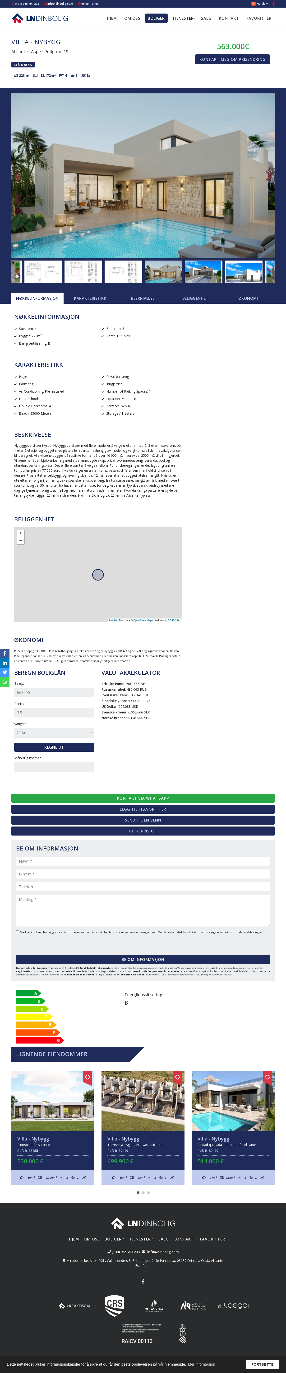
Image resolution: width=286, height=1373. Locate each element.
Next (269, 175)
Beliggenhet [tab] (195, 298)
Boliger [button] (156, 18)
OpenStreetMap (142, 620)
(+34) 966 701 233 (25, 4)
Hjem (112, 18)
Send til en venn (143, 820)
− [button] (20, 540)
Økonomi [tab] (248, 298)
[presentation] (45, 943)
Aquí (229, 974)
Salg (206, 18)
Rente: (19, 703)
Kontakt (229, 18)
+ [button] (20, 533)
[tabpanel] (52, 1128)
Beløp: (19, 683)
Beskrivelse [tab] (143, 298)
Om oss (132, 18)
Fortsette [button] (262, 1364)
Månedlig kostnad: (28, 758)
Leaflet (113, 620)
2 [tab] (143, 1192)
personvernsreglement (141, 932)
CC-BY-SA (173, 620)
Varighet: (21, 724)
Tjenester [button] (183, 18)
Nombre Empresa (39, 18)
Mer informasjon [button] (201, 1364)
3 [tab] (148, 1192)
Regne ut (54, 747)
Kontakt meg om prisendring (232, 59)
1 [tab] (138, 1192)
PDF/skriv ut (143, 831)
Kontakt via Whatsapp (143, 798)
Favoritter (259, 18)
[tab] (37, 298)
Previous (17, 175)
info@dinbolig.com (60, 4)
